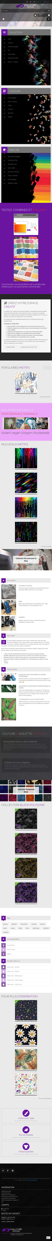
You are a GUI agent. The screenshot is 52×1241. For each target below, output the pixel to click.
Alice (6, 39)
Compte (37, 1)
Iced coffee (8, 168)
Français (46, 1)
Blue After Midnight (11, 157)
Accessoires (8, 945)
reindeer (5, 932)
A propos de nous (6, 1191)
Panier (43, 15)
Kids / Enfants (9, 102)
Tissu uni (14, 150)
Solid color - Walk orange (12, 980)
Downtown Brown (10, 172)
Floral (6, 105)
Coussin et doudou (25, 585)
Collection (15, 32)
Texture (7, 109)
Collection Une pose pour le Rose (26, 559)
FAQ (2, 1202)
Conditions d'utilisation (8, 1198)
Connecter (5, 1208)
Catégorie (14, 91)
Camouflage (9, 98)
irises (27, 928)
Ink (6, 50)
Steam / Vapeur (10, 62)
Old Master (8, 54)
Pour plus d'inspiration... (45, 1098)
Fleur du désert (10, 176)
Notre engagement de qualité (9, 1200)
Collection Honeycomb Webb (26, 790)
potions (42, 924)
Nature (7, 117)
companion (24, 924)
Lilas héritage (9, 179)
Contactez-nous (5, 1193)
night (20, 928)
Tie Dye (7, 43)
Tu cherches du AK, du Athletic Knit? (31, 699)
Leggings (22, 617)
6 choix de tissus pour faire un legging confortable (32, 675)
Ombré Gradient (10, 47)
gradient (14, 924)
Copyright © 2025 (6, 1233)
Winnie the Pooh (10, 58)
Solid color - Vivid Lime (11, 984)
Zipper (6, 954)
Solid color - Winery (10, 967)
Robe (20, 601)
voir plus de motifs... (45, 397)
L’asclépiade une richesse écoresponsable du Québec (35, 687)
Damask (7, 113)
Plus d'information (32, 1180)
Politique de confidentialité (9, 1196)
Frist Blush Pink (10, 160)
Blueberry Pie (9, 164)
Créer (3, 1210)
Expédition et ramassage (8, 1195)
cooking (33, 924)
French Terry (8, 949)
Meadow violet (9, 183)
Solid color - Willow (10, 971)
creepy (13, 928)
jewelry (5, 924)
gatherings (36, 928)
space (5, 928)
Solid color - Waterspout (11, 976)
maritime (46, 928)
